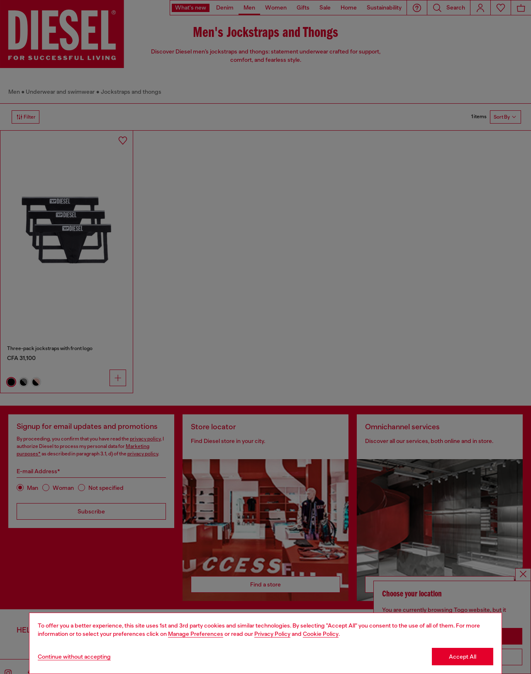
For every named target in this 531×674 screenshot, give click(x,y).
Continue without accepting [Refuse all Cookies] (74, 656)
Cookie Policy (321, 633)
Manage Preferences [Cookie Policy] (195, 633)
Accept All (462, 656)
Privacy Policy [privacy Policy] (272, 633)
